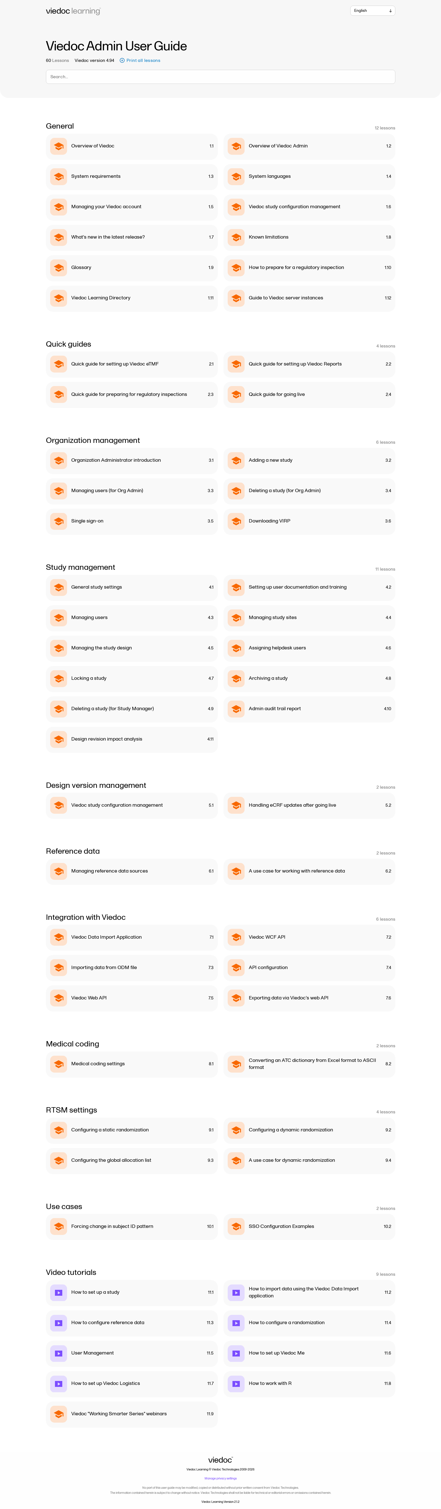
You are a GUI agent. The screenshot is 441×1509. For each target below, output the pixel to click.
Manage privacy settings (221, 1478)
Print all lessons (140, 60)
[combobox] (372, 11)
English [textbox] (360, 11)
